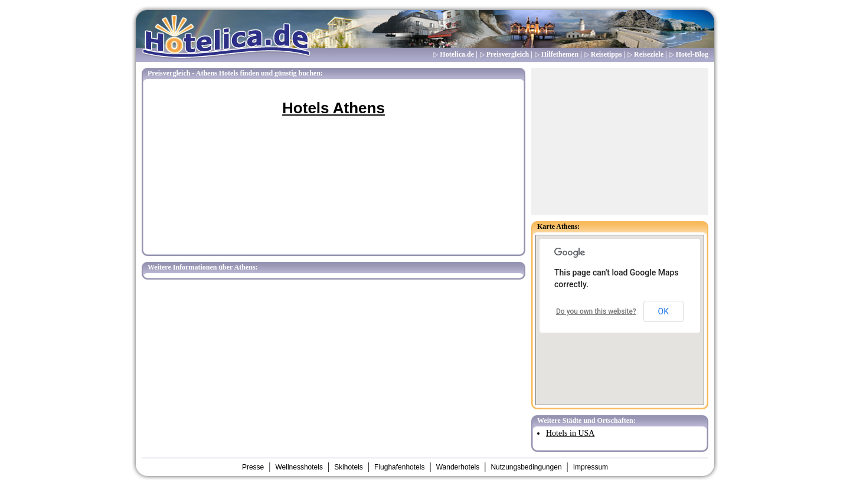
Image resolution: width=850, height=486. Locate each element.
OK (663, 311)
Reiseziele (648, 54)
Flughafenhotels (399, 467)
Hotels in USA (570, 433)
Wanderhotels (458, 467)
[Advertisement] (619, 141)
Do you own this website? (596, 311)
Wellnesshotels (298, 467)
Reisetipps (606, 54)
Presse (253, 467)
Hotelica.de (457, 54)
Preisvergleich (507, 54)
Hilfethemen (559, 54)
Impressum (590, 467)
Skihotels (348, 467)
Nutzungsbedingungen (526, 467)
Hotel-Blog (692, 54)
